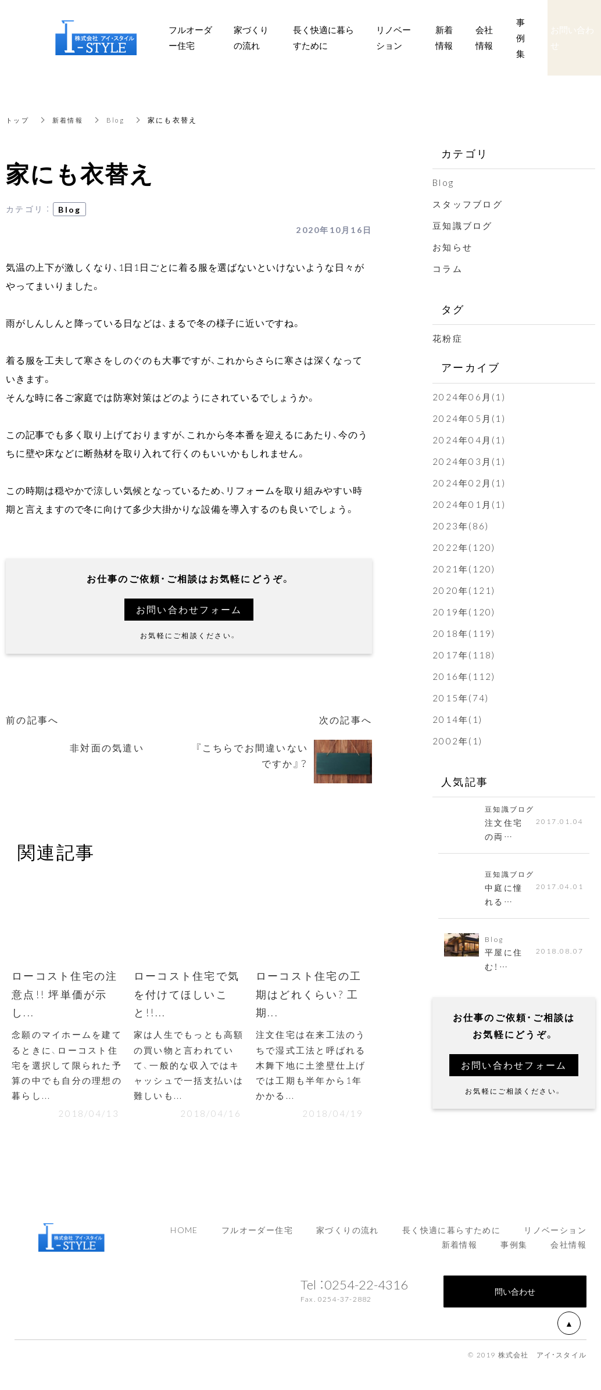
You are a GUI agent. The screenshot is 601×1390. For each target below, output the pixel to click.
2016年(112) (464, 676)
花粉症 (447, 338)
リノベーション (555, 1235)
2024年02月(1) (469, 483)
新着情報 (70, 119)
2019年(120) (464, 612)
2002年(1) (457, 741)
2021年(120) (464, 569)
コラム (447, 268)
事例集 (513, 1250)
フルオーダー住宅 (257, 1235)
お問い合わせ (572, 37)
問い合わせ (515, 1297)
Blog (119, 119)
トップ (18, 119)
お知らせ (452, 247)
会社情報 (568, 1250)
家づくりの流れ (347, 1235)
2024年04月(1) (469, 440)
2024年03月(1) (469, 461)
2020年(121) (464, 590)
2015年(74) (460, 698)
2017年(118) (464, 655)
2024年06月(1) (469, 397)
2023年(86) (460, 526)
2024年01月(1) (469, 504)
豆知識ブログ (462, 225)
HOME (184, 1235)
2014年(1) (457, 719)
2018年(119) (464, 633)
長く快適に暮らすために (451, 1235)
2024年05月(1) (469, 418)
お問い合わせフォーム (189, 610)
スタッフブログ (467, 204)
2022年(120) (464, 547)
